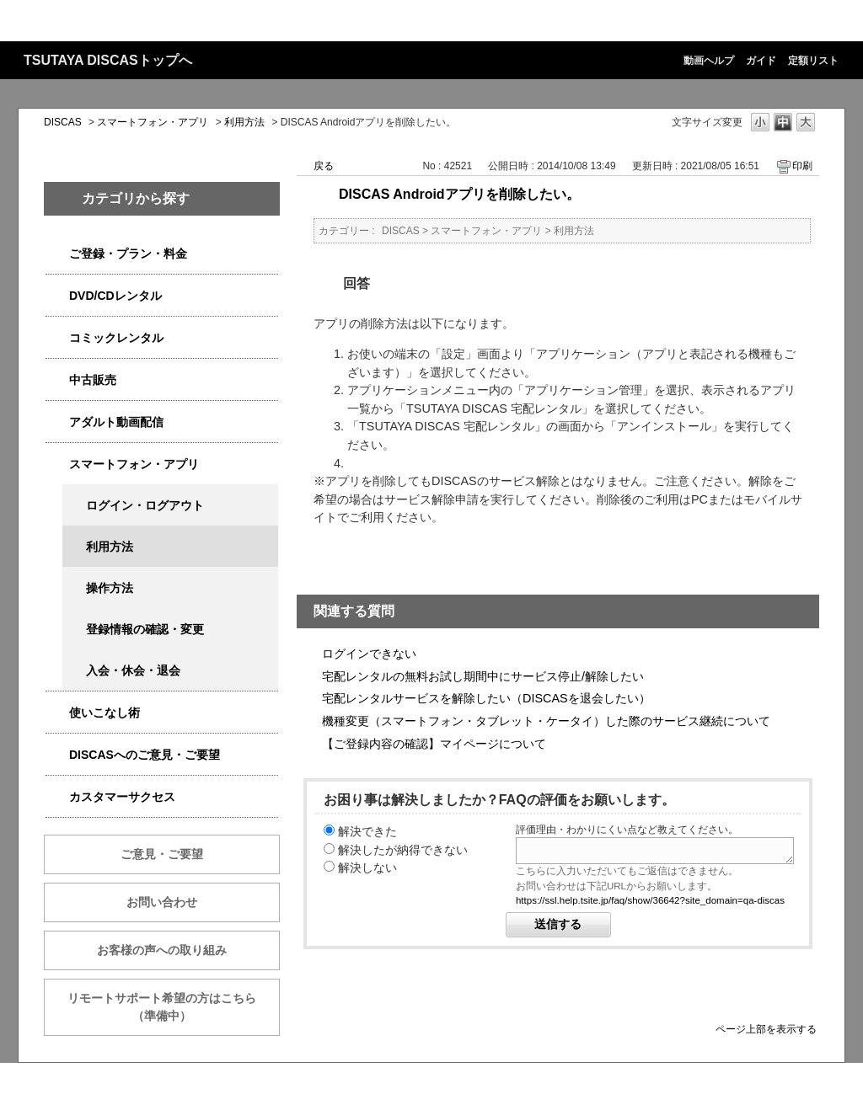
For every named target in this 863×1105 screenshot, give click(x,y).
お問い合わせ (161, 902)
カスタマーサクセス (122, 796)
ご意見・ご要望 (162, 854)
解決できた (367, 831)
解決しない (367, 867)
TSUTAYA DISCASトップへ (108, 60)
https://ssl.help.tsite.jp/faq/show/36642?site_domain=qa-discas (650, 900)
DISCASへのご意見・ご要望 (144, 754)
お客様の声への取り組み (162, 950)
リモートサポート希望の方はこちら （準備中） (173, 1006)
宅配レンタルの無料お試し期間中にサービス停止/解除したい (483, 676)
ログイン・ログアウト (145, 505)
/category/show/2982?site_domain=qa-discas (57, 464)
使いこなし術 (104, 712)
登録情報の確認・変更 (145, 629)
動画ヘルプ (708, 61)
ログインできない (369, 653)
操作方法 (109, 588)
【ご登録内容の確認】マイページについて (434, 743)
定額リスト (813, 61)
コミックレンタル (116, 337)
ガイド (761, 61)
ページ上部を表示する (766, 1028)
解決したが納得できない (403, 850)
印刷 (802, 166)
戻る (324, 166)
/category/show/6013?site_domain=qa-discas (57, 380)
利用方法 (244, 122)
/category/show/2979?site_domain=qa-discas (57, 254)
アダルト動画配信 (116, 422)
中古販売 (92, 380)
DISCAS (63, 122)
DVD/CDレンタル (115, 295)
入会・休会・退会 (133, 670)
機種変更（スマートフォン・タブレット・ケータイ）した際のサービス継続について (546, 721)
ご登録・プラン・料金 (128, 253)
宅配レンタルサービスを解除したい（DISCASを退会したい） (486, 698)
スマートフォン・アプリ (152, 122)
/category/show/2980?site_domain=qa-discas (57, 296)
